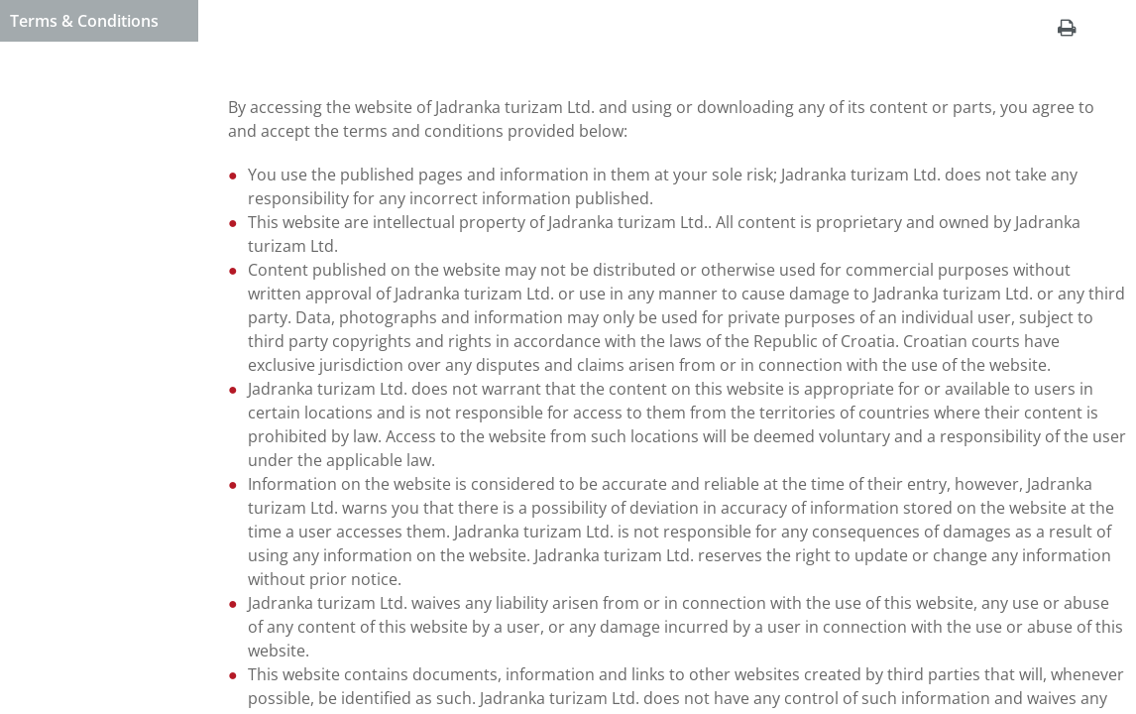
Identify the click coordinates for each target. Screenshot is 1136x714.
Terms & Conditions (84, 21)
